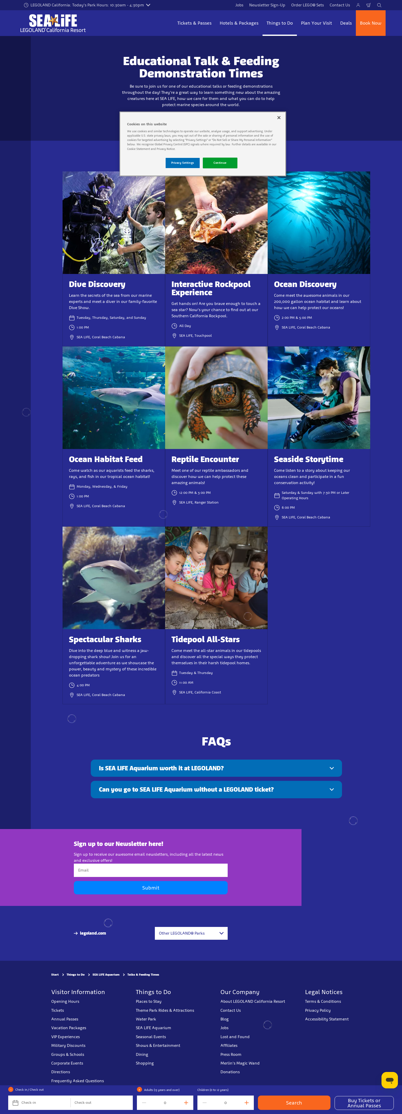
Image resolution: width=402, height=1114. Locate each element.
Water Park (146, 1019)
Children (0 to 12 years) (212, 1090)
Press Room (231, 1054)
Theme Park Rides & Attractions (165, 1010)
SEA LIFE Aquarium (106, 974)
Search (294, 1103)
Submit (150, 888)
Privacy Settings (182, 163)
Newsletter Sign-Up (267, 5)
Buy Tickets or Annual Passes (364, 1103)
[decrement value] (143, 1103)
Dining (142, 1054)
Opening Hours (65, 1001)
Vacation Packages (68, 1027)
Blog (224, 1019)
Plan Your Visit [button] (316, 23)
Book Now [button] (370, 23)
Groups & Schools (67, 1054)
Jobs (239, 5)
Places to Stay (149, 1001)
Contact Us (340, 5)
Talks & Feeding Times (143, 974)
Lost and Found (235, 1036)
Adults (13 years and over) (161, 1090)
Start (55, 974)
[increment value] (187, 1103)
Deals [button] (346, 23)
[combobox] (191, 933)
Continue (220, 163)
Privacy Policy (318, 1010)
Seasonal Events (151, 1036)
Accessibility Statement (327, 1019)
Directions (60, 1071)
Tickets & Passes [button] (194, 23)
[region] (202, 143)
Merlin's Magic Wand (240, 1063)
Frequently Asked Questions (77, 1080)
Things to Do (76, 974)
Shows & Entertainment (158, 1045)
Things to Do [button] (280, 23)
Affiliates (228, 1045)
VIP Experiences (65, 1036)
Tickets (57, 1010)
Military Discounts (68, 1045)
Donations (230, 1071)
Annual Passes (64, 1019)
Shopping (145, 1063)
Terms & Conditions (323, 1001)
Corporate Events (67, 1063)
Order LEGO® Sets (307, 5)
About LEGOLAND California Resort (252, 1001)
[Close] (279, 117)
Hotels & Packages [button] (239, 23)
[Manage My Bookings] (358, 5)
